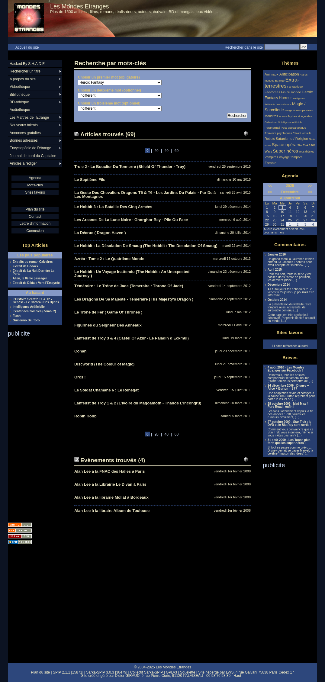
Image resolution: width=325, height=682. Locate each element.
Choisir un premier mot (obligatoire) (109, 77)
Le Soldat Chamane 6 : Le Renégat (106, 390)
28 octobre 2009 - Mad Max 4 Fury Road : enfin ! (288, 405)
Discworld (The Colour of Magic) (104, 364)
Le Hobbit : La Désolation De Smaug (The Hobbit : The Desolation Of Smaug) (145, 245)
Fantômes (272, 92)
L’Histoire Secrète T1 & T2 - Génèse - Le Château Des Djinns (36, 301)
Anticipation (289, 74)
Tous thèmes (306, 151)
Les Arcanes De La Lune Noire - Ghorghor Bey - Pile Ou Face (131, 219)
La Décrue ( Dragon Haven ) (100, 232)
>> (310, 186)
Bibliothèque (20, 94)
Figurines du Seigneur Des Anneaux (108, 325)
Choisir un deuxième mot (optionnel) (109, 90)
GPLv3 (171, 672)
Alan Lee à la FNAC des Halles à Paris (109, 471)
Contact (35, 216)
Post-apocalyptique (293, 127)
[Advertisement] (32, 427)
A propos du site (23, 79)
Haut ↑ (238, 676)
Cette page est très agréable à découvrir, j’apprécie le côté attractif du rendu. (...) (291, 318)
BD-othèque (19, 102)
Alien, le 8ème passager (30, 278)
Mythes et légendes (300, 116)
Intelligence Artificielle (29, 306)
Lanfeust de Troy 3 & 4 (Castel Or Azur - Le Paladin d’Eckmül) (131, 338)
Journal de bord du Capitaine (33, 156)
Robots (270, 138)
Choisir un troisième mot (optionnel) (109, 103)
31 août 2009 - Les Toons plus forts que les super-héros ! (289, 442)
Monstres (271, 116)
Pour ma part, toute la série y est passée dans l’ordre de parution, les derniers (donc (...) (289, 277)
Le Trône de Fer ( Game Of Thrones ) (108, 312)
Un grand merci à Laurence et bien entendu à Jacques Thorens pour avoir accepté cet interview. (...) (291, 262)
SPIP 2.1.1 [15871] (68, 672)
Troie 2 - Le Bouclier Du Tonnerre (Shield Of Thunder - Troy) (129, 166)
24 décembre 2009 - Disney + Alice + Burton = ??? (288, 387)
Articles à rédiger (23, 163)
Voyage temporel (291, 157)
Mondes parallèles (303, 110)
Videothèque (20, 87)
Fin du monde (291, 92)
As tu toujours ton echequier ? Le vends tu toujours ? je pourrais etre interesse (291, 292)
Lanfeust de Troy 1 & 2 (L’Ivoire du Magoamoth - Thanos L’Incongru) (137, 403)
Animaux (272, 74)
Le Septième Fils (89, 179)
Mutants (283, 116)
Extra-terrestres (282, 83)
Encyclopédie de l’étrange (30, 148)
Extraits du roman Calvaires (33, 261)
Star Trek (302, 145)
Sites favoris (35, 192)
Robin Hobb (85, 416)
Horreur (285, 98)
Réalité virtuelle (302, 133)
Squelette (187, 672)
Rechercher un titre (25, 71)
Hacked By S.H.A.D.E (27, 64)
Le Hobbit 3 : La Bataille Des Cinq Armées (113, 206)
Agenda (35, 178)
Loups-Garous (283, 104)
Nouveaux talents (24, 125)
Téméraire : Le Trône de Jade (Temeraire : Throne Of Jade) (128, 286)
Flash (17, 315)
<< (270, 186)
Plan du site (35, 209)
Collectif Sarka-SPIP (146, 672)
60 (177, 151)
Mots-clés (35, 185)
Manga (288, 110)
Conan (80, 351)
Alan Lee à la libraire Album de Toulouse (112, 510)
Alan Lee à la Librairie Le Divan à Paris (110, 484)
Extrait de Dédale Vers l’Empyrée (36, 283)
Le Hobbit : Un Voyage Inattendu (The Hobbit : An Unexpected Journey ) (131, 273)
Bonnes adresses (24, 140)
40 (167, 151)
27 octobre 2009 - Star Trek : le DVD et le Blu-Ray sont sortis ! (289, 423)
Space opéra (284, 144)
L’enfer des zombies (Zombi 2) (34, 311)
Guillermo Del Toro (26, 320)
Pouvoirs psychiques (278, 133)
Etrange (280, 80)
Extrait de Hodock (25, 266)
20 (156, 151)
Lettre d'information (35, 223)
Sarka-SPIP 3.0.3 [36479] (106, 672)
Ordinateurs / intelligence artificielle (284, 122)
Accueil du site (27, 47)
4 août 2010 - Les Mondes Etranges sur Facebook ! (286, 369)
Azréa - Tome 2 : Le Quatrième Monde (109, 258)
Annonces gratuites (25, 133)
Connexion (34, 231)
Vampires (271, 157)
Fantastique (295, 86)
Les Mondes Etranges (79, 6)
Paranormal (272, 127)
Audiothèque (20, 110)
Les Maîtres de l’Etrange (29, 117)
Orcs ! (80, 377)
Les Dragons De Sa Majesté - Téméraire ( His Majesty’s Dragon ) (133, 299)
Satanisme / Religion (292, 138)
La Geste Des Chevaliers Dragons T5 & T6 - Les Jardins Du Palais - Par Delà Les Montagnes (145, 194)
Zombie (270, 163)
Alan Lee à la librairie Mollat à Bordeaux (111, 497)
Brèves (290, 357)
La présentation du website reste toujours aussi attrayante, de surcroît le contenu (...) (289, 307)
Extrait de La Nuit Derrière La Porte (33, 272)
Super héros (285, 150)
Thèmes (290, 63)
